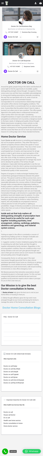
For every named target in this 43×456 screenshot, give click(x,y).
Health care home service (12, 420)
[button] (32, 451)
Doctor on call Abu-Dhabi (12, 369)
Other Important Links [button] (10, 359)
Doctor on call (8, 412)
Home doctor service (10, 426)
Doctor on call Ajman (11, 377)
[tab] (21, 321)
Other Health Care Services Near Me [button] (14, 405)
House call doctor (9, 415)
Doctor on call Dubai (10, 366)
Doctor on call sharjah (11, 372)
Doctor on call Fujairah (11, 374)
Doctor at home (8, 292)
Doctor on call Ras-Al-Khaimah (14, 383)
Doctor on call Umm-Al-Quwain (14, 380)
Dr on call (7, 418)
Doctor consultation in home (13, 423)
